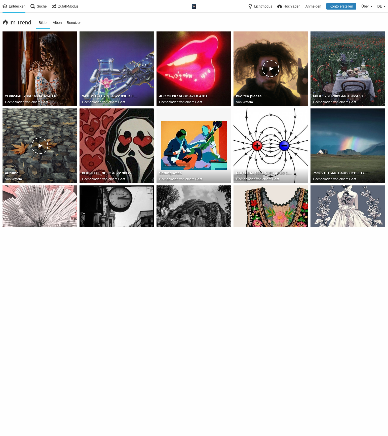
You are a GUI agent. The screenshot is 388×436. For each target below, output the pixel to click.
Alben (57, 23)
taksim (87, 251)
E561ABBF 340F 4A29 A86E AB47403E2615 (341, 328)
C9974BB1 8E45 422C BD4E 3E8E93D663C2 (341, 251)
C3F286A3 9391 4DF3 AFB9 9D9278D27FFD (264, 174)
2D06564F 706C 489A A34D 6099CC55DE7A (33, 97)
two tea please (248, 97)
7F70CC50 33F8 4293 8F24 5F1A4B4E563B (33, 328)
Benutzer (74, 23)
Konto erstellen (341, 6)
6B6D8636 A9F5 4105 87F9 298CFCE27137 (264, 405)
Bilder (43, 23)
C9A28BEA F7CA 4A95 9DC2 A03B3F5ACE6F (264, 328)
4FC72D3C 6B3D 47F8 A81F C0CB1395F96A (187, 97)
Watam (248, 102)
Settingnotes (169, 174)
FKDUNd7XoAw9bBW (177, 251)
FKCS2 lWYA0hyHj (251, 251)
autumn (11, 174)
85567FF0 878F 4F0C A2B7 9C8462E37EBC (110, 328)
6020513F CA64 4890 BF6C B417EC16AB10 (187, 328)
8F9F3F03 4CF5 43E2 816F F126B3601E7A (33, 251)
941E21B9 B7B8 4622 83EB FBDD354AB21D (110, 97)
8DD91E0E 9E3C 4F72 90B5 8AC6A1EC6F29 (110, 174)
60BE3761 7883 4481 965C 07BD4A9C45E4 (341, 97)
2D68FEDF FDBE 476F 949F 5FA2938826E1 (110, 405)
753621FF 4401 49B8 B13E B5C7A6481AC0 (341, 174)
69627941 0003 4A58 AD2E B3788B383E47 (187, 405)
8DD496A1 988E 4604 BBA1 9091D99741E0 (33, 405)
